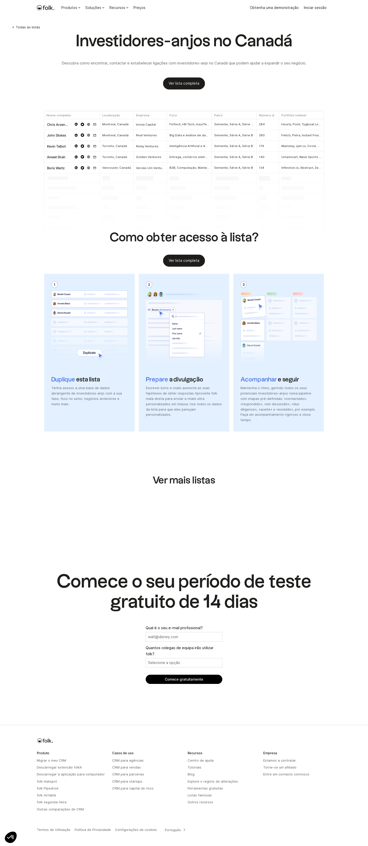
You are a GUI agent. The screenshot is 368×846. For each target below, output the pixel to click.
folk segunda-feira (51, 802)
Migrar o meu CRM (51, 760)
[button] (11, 837)
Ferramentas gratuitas (205, 788)
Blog (191, 774)
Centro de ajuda (201, 760)
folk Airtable (46, 795)
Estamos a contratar (279, 760)
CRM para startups (127, 781)
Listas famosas (200, 795)
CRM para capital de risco (133, 788)
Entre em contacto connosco (286, 774)
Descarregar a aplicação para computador (71, 774)
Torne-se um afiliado (279, 767)
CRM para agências (128, 760)
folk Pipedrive (48, 788)
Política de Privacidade (93, 830)
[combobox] (174, 829)
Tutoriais (194, 767)
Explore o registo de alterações (213, 781)
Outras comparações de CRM (60, 809)
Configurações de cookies (136, 830)
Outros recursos (200, 802)
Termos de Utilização (54, 830)
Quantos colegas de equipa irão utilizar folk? (179, 651)
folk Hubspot (47, 781)
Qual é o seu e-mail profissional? (174, 628)
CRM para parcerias (128, 774)
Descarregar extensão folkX (59, 767)
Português (173, 830)
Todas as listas (28, 27)
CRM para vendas (126, 767)
